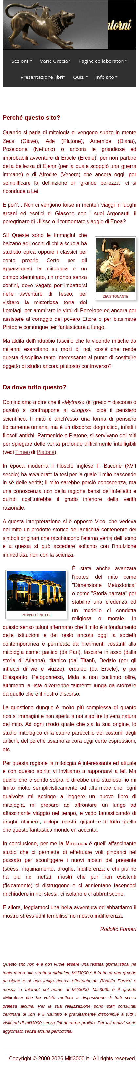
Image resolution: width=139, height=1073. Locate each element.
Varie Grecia (54, 61)
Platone (45, 452)
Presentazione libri (42, 77)
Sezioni (20, 61)
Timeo (22, 452)
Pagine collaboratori (102, 61)
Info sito (105, 77)
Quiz (78, 77)
